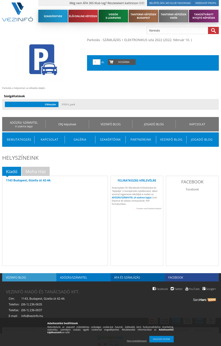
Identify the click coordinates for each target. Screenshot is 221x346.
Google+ (209, 289)
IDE (141, 3)
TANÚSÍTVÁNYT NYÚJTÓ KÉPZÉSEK (203, 16)
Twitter (177, 289)
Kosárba (124, 62)
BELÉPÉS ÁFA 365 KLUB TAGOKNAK (170, 3)
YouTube (192, 289)
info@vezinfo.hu (32, 316)
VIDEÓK (113, 16)
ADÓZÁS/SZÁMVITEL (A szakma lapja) (131, 197)
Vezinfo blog (16, 277)
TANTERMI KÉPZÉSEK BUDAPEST (143, 16)
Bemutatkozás (19, 140)
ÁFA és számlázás (127, 277)
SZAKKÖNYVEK (53, 16)
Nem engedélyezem (137, 340)
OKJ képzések (67, 124)
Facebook (192, 189)
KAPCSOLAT (197, 124)
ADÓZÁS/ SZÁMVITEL (24, 123)
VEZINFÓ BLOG (111, 124)
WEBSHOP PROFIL (205, 3)
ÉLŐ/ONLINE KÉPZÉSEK (83, 16)
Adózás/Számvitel (73, 277)
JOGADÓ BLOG (154, 124)
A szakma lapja (23, 126)
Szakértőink (110, 140)
